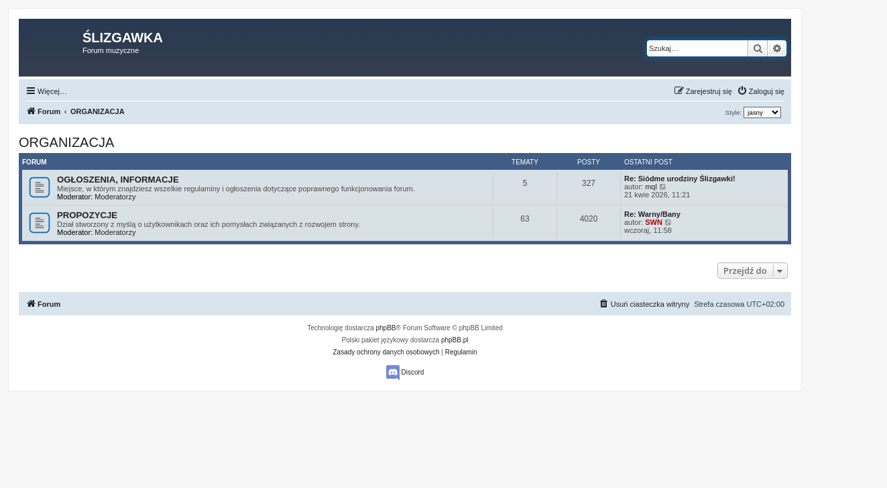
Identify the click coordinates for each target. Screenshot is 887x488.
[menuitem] (760, 91)
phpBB (386, 328)
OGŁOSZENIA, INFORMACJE (118, 180)
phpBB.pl (455, 340)
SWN (653, 222)
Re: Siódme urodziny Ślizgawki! (679, 179)
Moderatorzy (115, 197)
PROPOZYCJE (87, 215)
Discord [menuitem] (405, 373)
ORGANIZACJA (66, 142)
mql (651, 187)
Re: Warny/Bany (652, 214)
